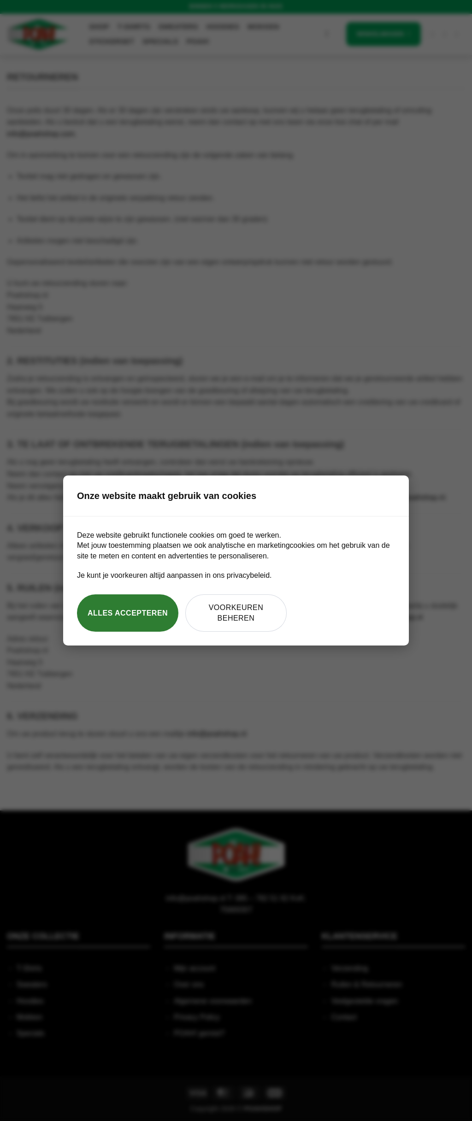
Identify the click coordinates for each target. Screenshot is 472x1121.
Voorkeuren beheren (236, 613)
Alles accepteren (128, 613)
